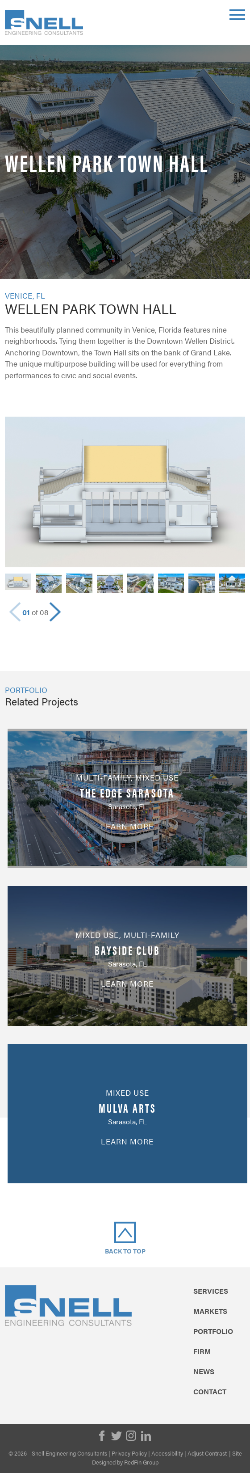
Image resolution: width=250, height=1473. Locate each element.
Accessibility (167, 1453)
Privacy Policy (129, 1453)
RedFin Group (141, 1462)
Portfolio (213, 1331)
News (203, 1371)
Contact (209, 1391)
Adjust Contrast (207, 1453)
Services (210, 1291)
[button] (55, 612)
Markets (210, 1311)
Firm (202, 1351)
